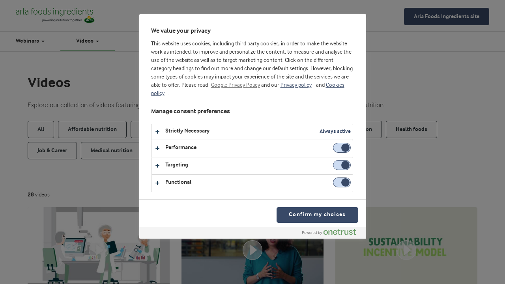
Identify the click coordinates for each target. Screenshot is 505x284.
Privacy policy (296, 85)
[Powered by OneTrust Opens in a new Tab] (332, 234)
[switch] (342, 148)
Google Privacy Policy (235, 85)
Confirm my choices (317, 215)
